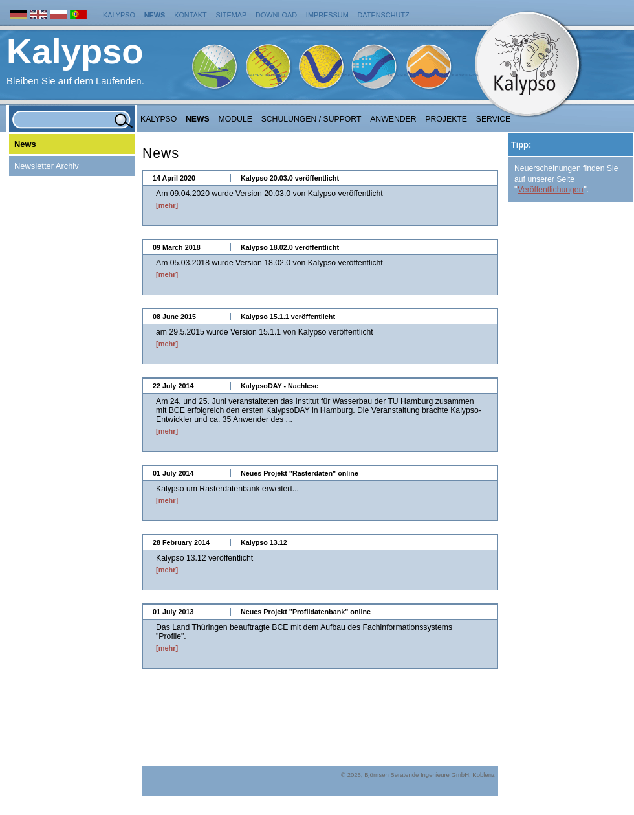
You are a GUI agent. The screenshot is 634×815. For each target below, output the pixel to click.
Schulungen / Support (311, 119)
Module (235, 119)
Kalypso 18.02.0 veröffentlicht (290, 247)
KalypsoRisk (465, 75)
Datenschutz (384, 15)
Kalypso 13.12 (264, 542)
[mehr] (167, 205)
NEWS (198, 119)
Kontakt (190, 15)
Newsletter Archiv (46, 166)
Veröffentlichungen (550, 189)
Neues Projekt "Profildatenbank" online (306, 612)
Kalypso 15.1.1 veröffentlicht (288, 316)
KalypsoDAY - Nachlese (279, 386)
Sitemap (231, 15)
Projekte (446, 119)
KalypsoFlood (402, 75)
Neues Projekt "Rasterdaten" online (299, 473)
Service (493, 119)
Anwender (393, 119)
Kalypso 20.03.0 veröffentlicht (290, 178)
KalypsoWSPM (338, 75)
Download (276, 15)
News (155, 15)
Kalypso (119, 15)
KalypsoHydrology (269, 75)
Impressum (327, 15)
